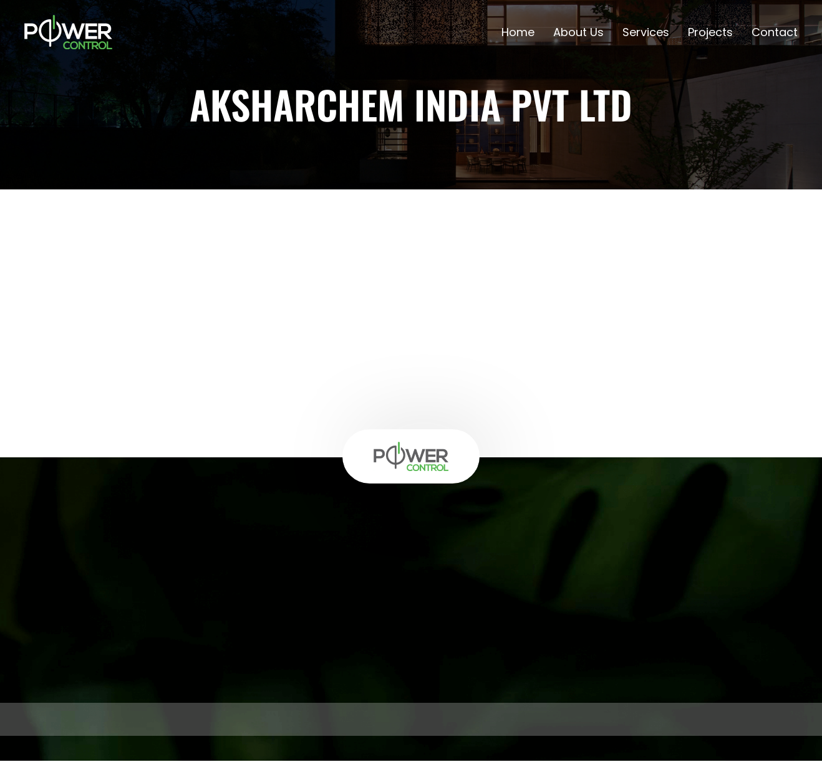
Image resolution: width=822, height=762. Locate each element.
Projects (710, 33)
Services (645, 33)
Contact (775, 33)
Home (517, 33)
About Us (578, 33)
